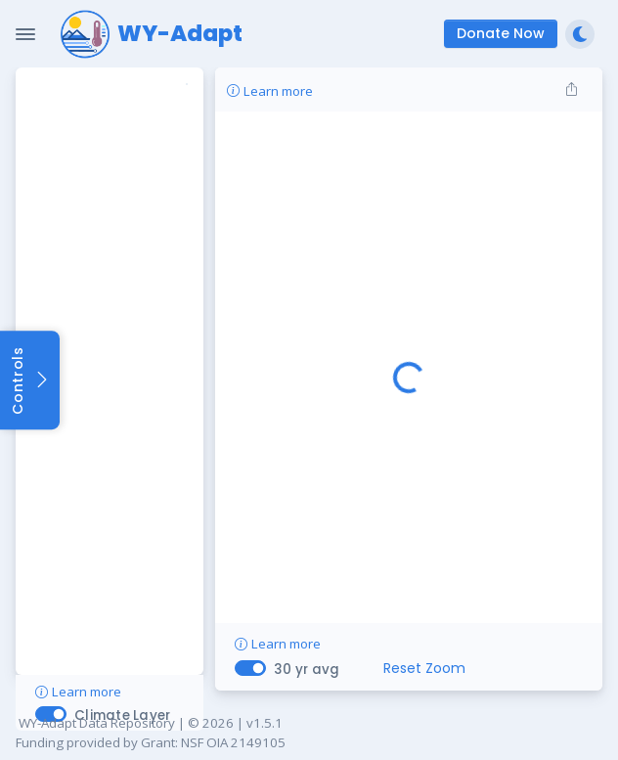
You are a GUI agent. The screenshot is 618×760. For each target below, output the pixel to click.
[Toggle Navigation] (25, 34)
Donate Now (501, 33)
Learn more (78, 691)
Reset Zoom (424, 668)
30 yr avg (306, 669)
